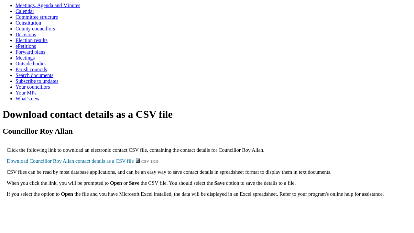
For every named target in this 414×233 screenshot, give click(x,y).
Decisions (26, 34)
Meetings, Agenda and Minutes (48, 5)
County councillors (35, 28)
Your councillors (33, 87)
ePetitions (26, 46)
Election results (32, 40)
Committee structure (37, 17)
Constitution (28, 23)
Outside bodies (31, 63)
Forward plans (30, 52)
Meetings (25, 58)
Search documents (34, 75)
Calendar (25, 11)
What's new (27, 98)
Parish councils (31, 69)
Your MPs (26, 92)
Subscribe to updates (37, 81)
